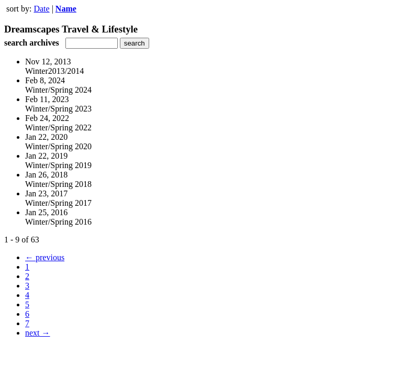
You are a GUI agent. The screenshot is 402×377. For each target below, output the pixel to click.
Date (41, 8)
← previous (44, 257)
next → (37, 332)
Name (65, 8)
